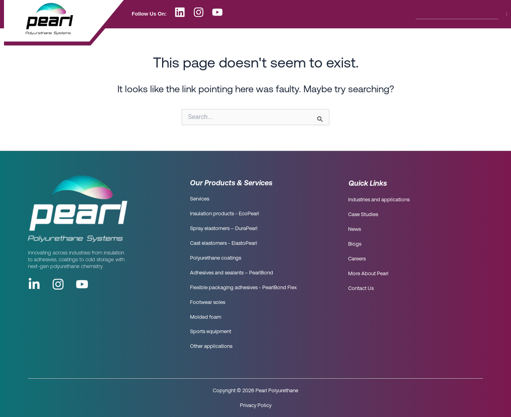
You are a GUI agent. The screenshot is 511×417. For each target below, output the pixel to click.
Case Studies (363, 214)
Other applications (211, 346)
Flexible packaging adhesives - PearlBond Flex (243, 287)
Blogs (354, 244)
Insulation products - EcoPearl (224, 213)
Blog (269, 39)
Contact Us (405, 39)
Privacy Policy (255, 405)
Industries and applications (379, 200)
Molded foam (205, 317)
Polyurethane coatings (215, 258)
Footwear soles (207, 302)
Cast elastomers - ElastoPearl (223, 243)
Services (199, 199)
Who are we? (148, 39)
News (237, 39)
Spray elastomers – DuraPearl (223, 228)
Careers (303, 39)
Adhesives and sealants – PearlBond (231, 273)
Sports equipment (210, 331)
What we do (197, 39)
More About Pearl (352, 39)
